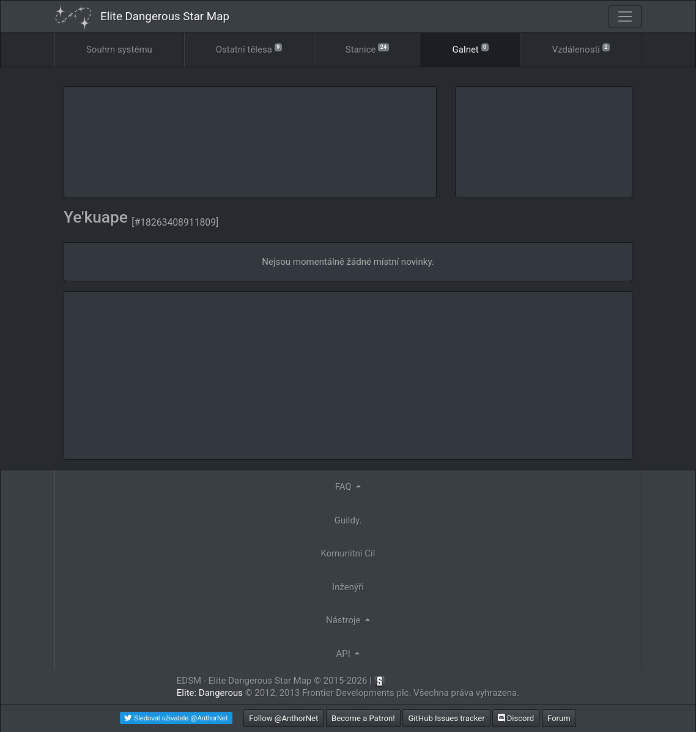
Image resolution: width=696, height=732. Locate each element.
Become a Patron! (363, 718)
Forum (559, 718)
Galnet (471, 48)
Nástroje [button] (344, 620)
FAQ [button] (344, 486)
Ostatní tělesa (249, 48)
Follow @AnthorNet (283, 718)
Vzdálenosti (581, 48)
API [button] (344, 653)
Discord (516, 718)
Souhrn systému (119, 49)
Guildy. (348, 520)
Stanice (367, 48)
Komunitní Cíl (348, 553)
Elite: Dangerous (210, 692)
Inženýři (348, 587)
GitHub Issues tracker (446, 718)
